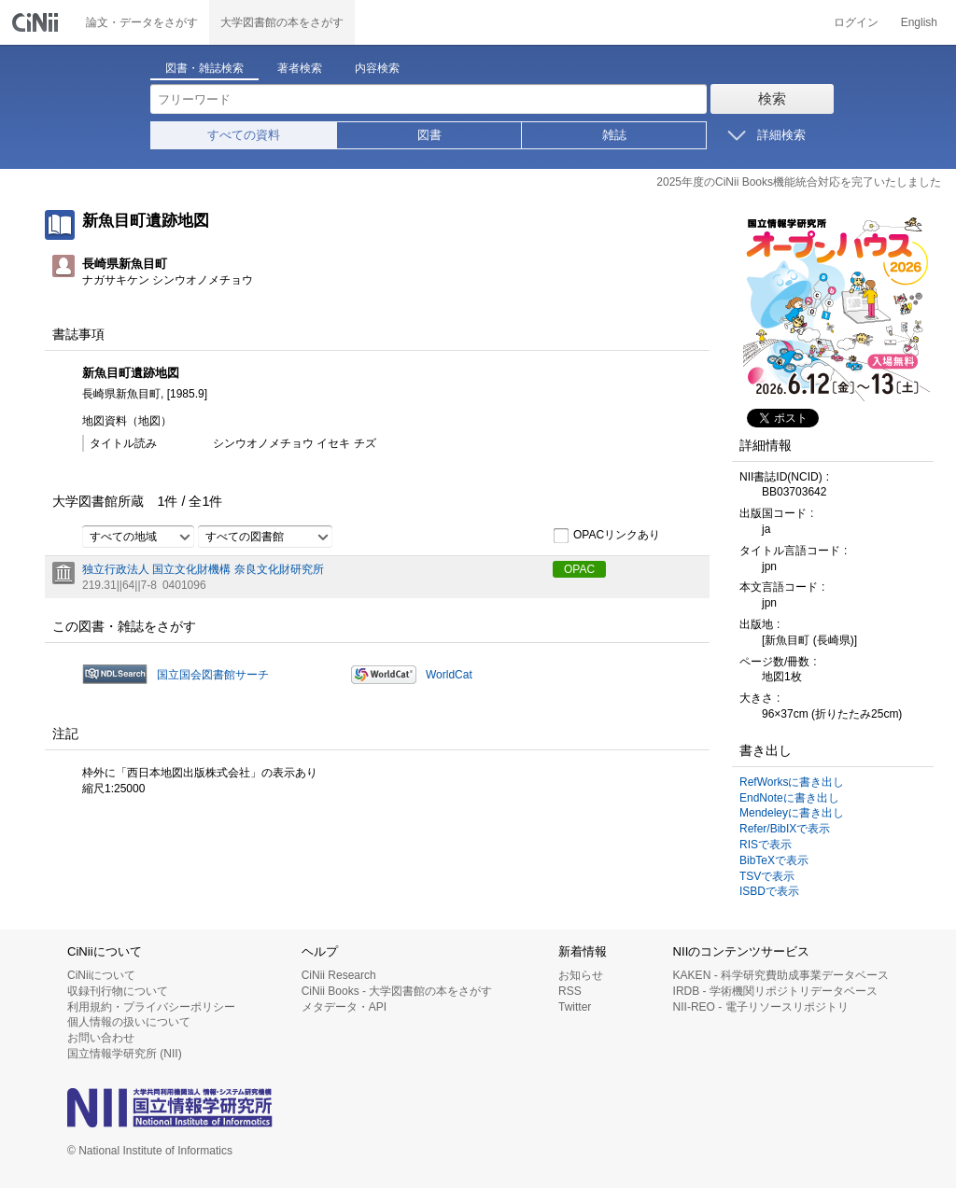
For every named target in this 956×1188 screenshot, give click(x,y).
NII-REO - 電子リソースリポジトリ (761, 1006)
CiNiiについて (101, 975)
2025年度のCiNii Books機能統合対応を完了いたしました (798, 182)
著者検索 (299, 68)
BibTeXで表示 (773, 860)
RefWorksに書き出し (791, 782)
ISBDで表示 (769, 891)
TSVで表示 (766, 876)
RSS (570, 991)
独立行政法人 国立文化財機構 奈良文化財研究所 (203, 569)
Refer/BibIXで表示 (784, 828)
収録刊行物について (117, 991)
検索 (772, 98)
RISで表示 (765, 844)
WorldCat (449, 674)
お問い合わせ (100, 1037)
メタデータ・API (344, 1006)
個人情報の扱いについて (128, 1021)
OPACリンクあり (606, 535)
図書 (429, 135)
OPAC (579, 569)
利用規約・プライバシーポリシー (151, 1006)
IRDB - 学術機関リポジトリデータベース (775, 991)
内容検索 (377, 68)
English (919, 22)
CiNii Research (339, 975)
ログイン (856, 22)
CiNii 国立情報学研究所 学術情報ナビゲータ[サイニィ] (37, 22)
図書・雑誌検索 (204, 68)
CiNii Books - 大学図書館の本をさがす (397, 991)
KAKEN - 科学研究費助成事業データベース (781, 975)
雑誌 (614, 135)
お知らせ (580, 975)
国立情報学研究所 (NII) (124, 1053)
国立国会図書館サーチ (213, 674)
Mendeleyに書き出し (791, 812)
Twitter (574, 1006)
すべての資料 (243, 135)
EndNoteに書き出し (789, 797)
